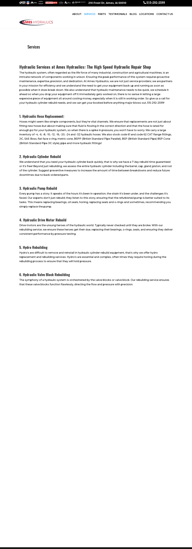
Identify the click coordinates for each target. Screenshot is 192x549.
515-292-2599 (155, 2)
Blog (133, 14)
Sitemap (83, 544)
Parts (102, 14)
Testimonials (117, 14)
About (77, 14)
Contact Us (164, 14)
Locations (146, 14)
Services (89, 14)
